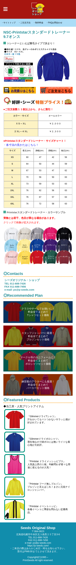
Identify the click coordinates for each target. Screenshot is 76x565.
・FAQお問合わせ (54, 22)
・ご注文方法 (24, 22)
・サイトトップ (8, 22)
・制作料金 (38, 22)
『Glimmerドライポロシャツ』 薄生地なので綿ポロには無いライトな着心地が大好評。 (37, 442)
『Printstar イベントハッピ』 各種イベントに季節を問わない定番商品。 (36, 509)
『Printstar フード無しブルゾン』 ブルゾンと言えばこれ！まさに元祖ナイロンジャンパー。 (37, 487)
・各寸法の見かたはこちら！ (21, 144)
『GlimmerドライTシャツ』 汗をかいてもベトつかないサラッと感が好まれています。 (37, 419)
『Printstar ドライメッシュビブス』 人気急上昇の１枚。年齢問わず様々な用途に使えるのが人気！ (37, 464)
